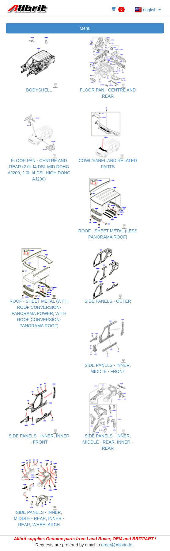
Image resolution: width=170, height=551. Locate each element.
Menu (85, 28)
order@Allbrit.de (116, 544)
